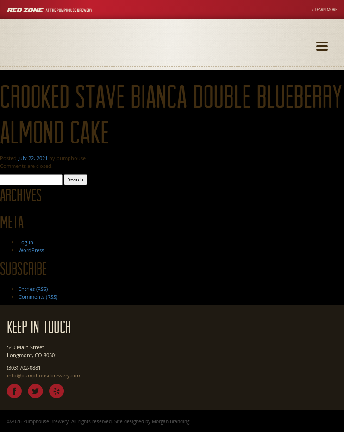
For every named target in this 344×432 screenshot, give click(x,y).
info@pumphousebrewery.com (44, 375)
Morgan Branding (170, 421)
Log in (26, 242)
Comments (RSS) (38, 296)
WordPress (31, 250)
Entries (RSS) (33, 288)
